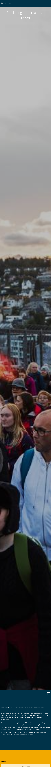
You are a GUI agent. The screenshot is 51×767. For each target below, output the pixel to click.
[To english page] (48, 693)
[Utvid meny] (50, 3)
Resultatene (5, 732)
